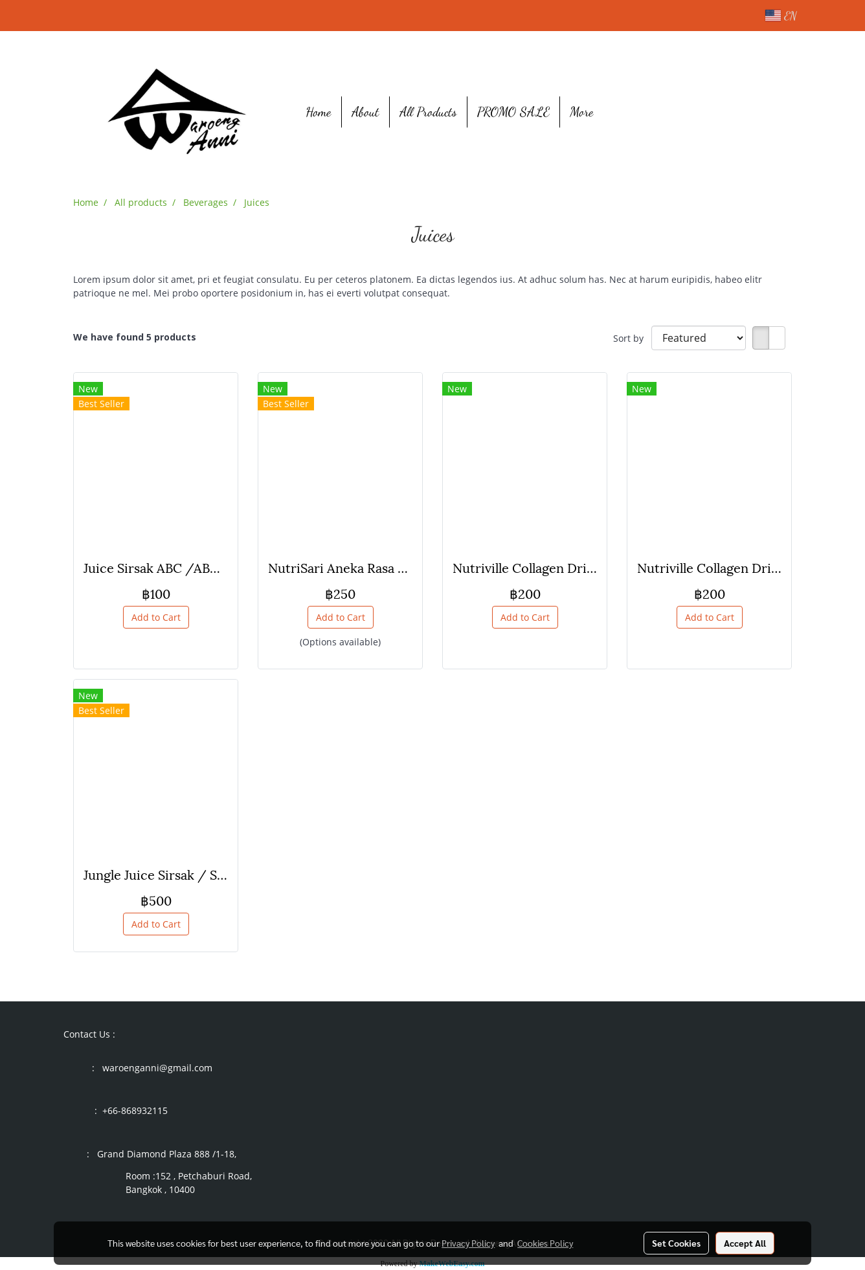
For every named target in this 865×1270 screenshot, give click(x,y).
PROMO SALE (513, 112)
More (582, 112)
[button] (623, 112)
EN (780, 15)
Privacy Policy (468, 1243)
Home (318, 112)
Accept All (745, 1243)
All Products (428, 112)
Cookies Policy (545, 1243)
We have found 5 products (134, 337)
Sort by (632, 338)
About (365, 112)
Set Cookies (676, 1243)
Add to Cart (156, 617)
